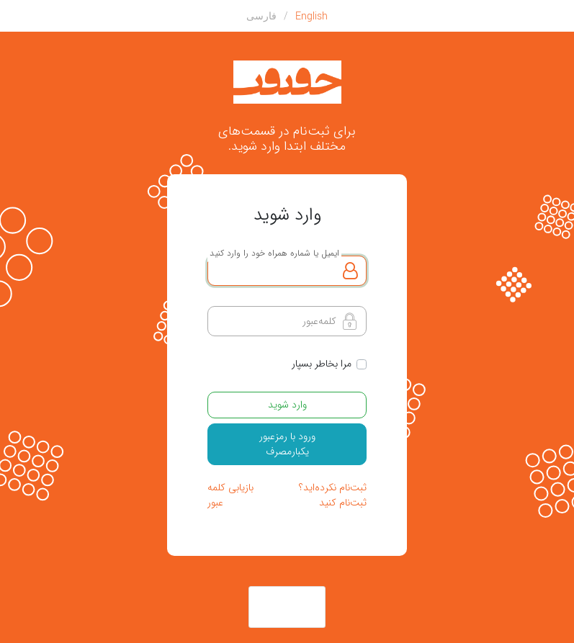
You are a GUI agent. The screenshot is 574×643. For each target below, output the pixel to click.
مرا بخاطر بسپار (321, 364)
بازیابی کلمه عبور (230, 495)
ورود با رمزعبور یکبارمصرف (287, 443)
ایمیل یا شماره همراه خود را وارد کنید (274, 253)
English (311, 15)
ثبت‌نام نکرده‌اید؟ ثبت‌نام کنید (333, 495)
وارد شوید (287, 405)
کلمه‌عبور (319, 321)
